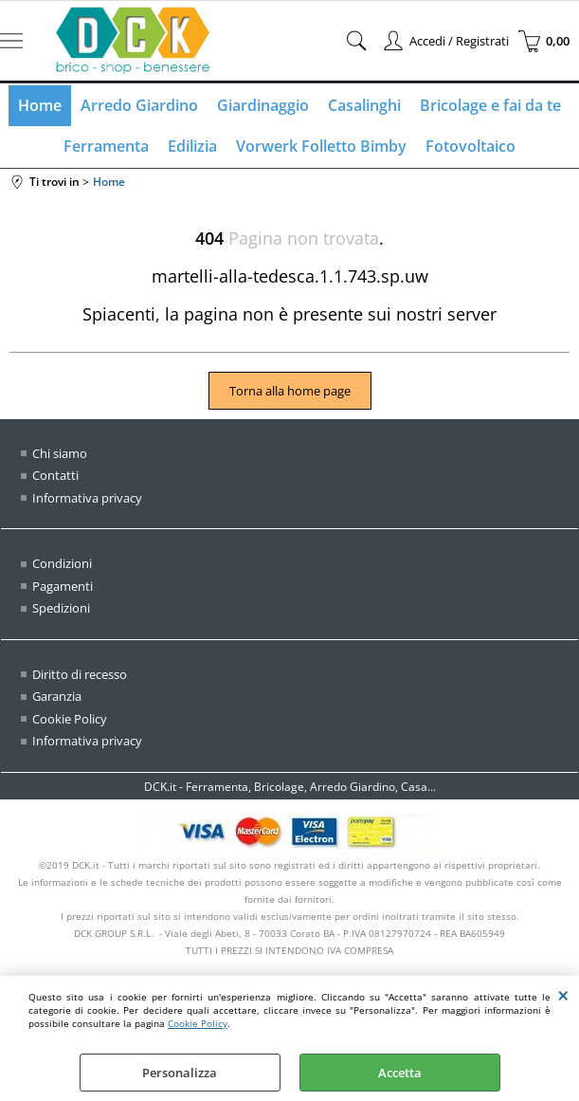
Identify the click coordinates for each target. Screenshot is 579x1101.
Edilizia (192, 146)
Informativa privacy (87, 497)
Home (40, 105)
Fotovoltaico (470, 146)
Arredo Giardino (139, 105)
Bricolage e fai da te (490, 105)
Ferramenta (106, 146)
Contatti (55, 475)
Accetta (400, 1072)
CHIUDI (563, 994)
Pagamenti (62, 586)
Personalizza (179, 1072)
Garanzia (56, 696)
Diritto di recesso (79, 674)
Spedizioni (61, 607)
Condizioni (62, 563)
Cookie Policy (197, 1023)
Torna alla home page (290, 390)
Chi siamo (59, 453)
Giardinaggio (263, 105)
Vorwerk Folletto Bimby (321, 146)
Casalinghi (364, 105)
